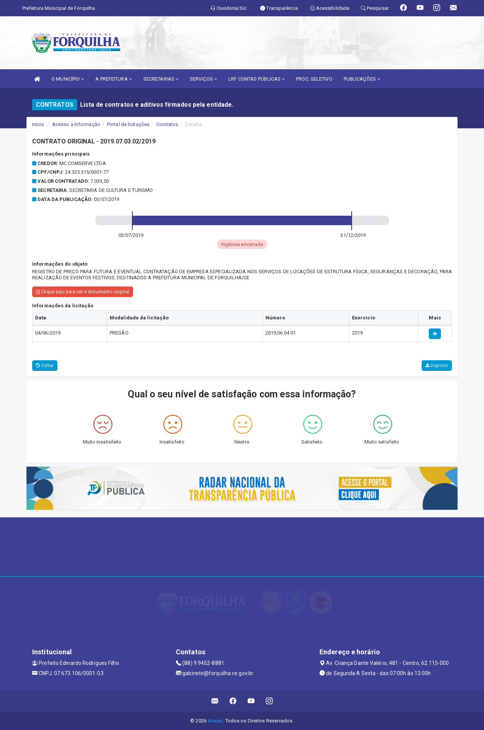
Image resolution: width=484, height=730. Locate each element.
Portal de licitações (128, 124)
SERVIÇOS (203, 79)
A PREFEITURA (113, 79)
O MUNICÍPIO (67, 79)
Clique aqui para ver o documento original (82, 291)
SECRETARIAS (160, 79)
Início (38, 124)
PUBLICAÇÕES (362, 79)
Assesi (215, 721)
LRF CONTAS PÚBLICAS (256, 79)
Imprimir (436, 365)
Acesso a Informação (76, 124)
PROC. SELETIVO (314, 79)
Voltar (45, 365)
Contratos (167, 124)
